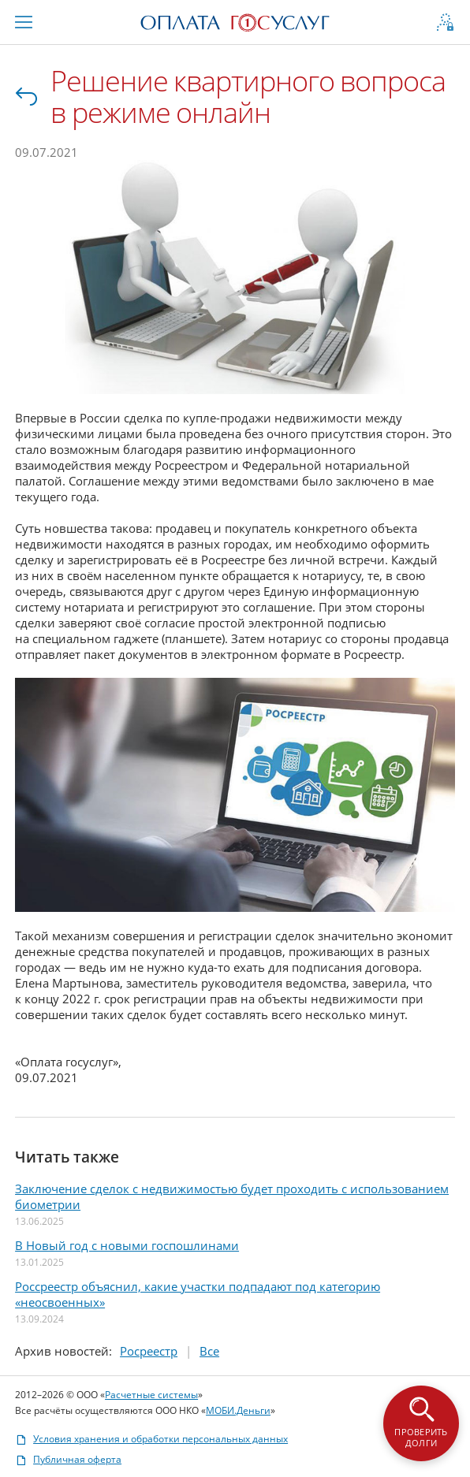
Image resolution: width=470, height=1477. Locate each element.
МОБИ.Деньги (239, 1409)
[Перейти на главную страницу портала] (235, 20)
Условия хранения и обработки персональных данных (152, 1437)
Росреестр (149, 1349)
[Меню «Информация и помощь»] (24, 22)
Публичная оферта (69, 1458)
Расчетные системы (152, 1393)
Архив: (64, 1349)
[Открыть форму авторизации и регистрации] (445, 22)
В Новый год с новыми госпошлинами (128, 1244)
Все (28, 96)
